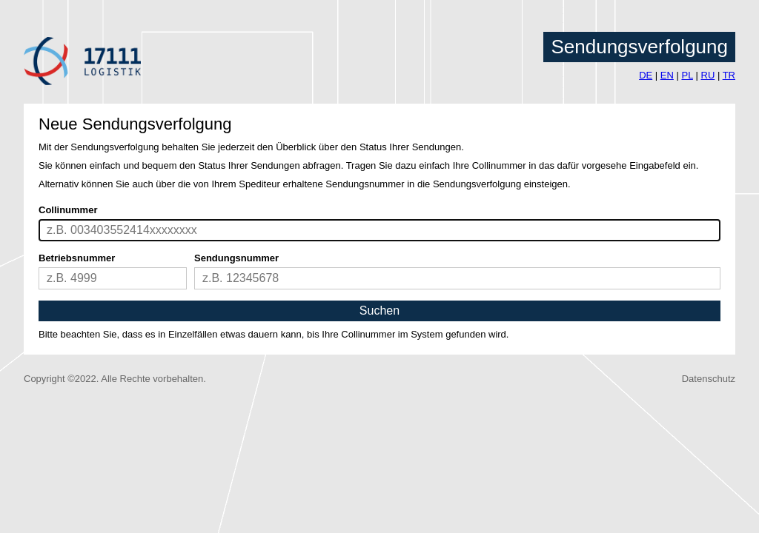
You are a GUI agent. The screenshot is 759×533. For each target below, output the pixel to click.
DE (645, 75)
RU (708, 75)
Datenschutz (708, 378)
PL (686, 75)
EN (667, 75)
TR (729, 75)
